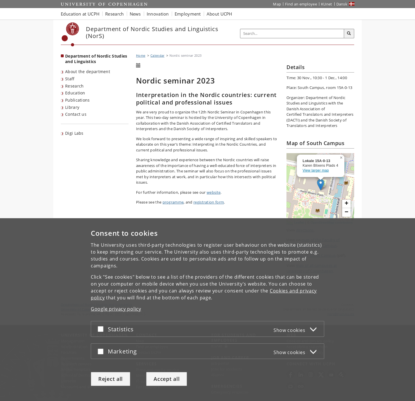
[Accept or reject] (102, 329)
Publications (77, 100)
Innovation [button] (158, 14)
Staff (70, 78)
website (213, 192)
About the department (87, 71)
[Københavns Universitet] (70, 34)
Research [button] (114, 14)
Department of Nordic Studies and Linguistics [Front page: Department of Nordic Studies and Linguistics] (96, 58)
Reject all (110, 378)
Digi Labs (74, 133)
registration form (208, 202)
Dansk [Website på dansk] (342, 4)
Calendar (157, 55)
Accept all (167, 378)
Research (74, 86)
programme (173, 202)
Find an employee (301, 4)
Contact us (75, 114)
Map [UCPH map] (277, 4)
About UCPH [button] (219, 14)
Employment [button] (188, 14)
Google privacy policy (116, 309)
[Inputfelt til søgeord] (292, 33)
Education (75, 93)
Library (72, 107)
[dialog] (207, 309)
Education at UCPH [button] (80, 14)
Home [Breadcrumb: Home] (140, 55)
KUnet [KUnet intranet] (326, 4)
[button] (341, 157)
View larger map (316, 170)
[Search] (349, 34)
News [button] (135, 14)
